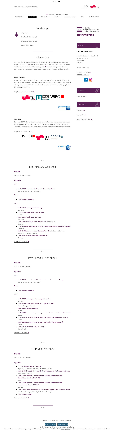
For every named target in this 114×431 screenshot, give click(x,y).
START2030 (50, 64)
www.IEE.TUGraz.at (82, 74)
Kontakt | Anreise (94, 17)
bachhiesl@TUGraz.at (83, 72)
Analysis (63, 427)
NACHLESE (45, 17)
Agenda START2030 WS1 (84, 119)
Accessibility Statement (65, 420)
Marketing (70, 427)
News (82, 17)
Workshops (65, 14)
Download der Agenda (20, 241)
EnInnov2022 (50, 14)
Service (57, 17)
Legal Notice (45, 420)
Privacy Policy (54, 420)
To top (42, 160)
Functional (55, 427)
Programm (32, 17)
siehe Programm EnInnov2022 (32, 191)
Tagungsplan (56, 67)
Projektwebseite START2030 (22, 131)
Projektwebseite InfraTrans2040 (23, 92)
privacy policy (65, 429)
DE (53, 1)
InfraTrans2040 (23, 64)
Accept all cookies (50, 424)
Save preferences (63, 424)
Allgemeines (19, 17)
